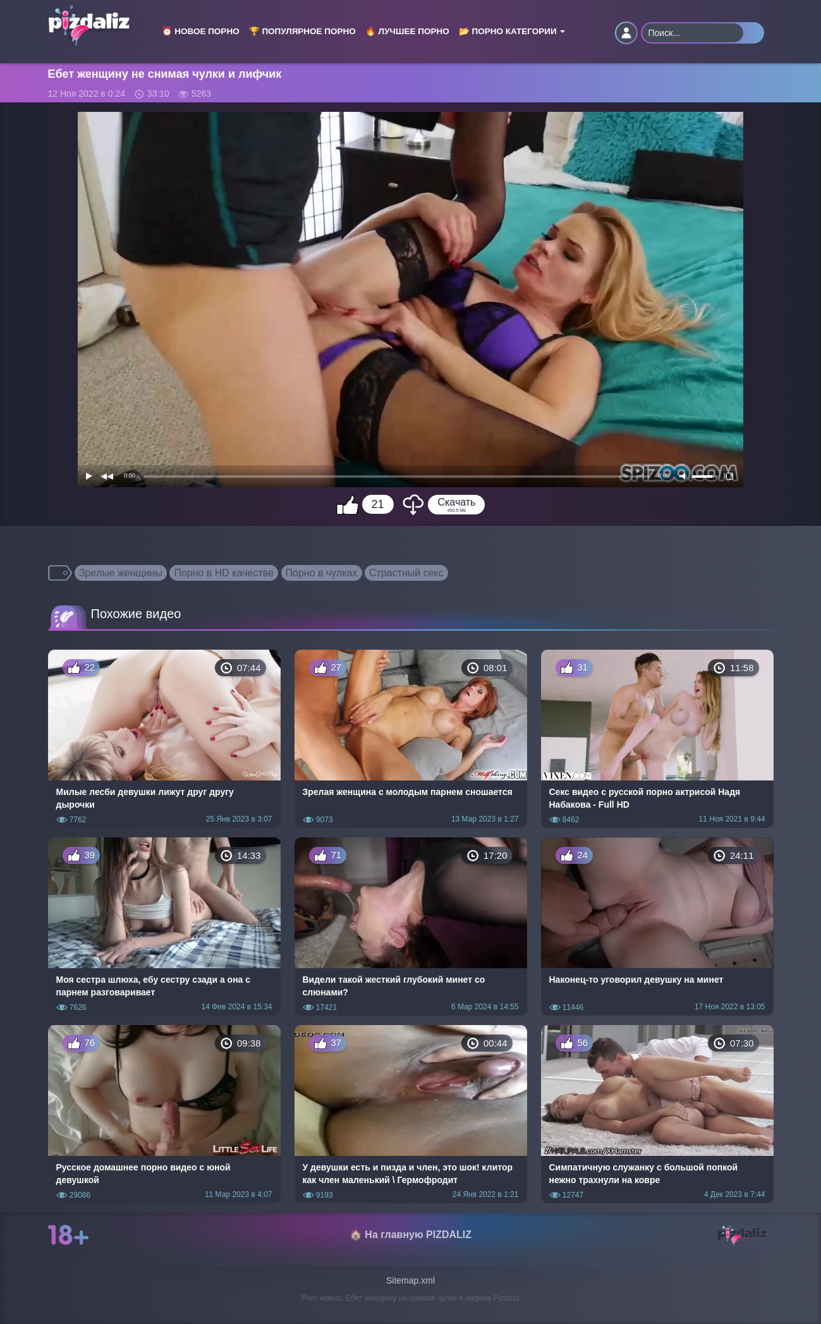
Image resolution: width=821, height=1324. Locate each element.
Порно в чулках (322, 573)
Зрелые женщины (120, 573)
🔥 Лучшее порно (407, 31)
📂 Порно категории (512, 31)
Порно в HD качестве (224, 573)
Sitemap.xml (410, 1280)
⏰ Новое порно (201, 31)
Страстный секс (406, 573)
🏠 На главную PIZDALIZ (410, 1234)
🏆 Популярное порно (302, 31)
